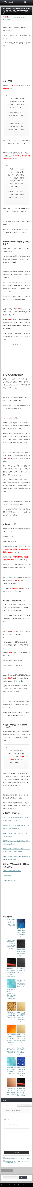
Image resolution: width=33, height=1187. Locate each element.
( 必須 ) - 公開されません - (12, 1124)
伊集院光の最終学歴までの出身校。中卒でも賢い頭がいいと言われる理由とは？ (17, 1162)
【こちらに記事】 (11, 577)
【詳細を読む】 (18, 681)
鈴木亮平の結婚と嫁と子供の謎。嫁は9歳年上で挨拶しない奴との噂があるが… (11, 1039)
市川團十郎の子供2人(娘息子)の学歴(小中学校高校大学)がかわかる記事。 (11, 972)
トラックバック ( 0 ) (24, 1105)
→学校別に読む (7, 875)
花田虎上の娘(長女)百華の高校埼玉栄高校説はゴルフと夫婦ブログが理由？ (21, 1092)
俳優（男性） (7, 17)
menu (29, 2)
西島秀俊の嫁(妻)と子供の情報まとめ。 (21, 970)
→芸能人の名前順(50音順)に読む (12, 871)
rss (25, 2)
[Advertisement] (17, 64)
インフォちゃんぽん (11, 1184)
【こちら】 (22, 665)
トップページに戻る (7, 1170)
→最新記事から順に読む (9, 880)
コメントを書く (7, 19)
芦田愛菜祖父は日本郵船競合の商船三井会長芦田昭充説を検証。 (21, 932)
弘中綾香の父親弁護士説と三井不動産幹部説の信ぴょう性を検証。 (11, 1092)
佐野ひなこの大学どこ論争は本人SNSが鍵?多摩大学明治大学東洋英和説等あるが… (21, 983)
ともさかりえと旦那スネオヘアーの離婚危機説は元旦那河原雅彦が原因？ (11, 1051)
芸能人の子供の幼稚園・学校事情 (17, 17)
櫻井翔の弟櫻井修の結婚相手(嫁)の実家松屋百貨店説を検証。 (11, 1015)
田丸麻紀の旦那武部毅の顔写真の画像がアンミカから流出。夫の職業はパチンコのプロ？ (21, 1051)
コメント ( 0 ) (9, 1105)
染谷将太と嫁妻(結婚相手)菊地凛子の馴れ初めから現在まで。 (21, 952)
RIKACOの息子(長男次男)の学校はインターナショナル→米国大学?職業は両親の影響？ (11, 922)
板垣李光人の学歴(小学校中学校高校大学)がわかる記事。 (11, 1070)
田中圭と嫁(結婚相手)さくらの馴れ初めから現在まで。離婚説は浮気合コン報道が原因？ (11, 994)
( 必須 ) (7, 1119)
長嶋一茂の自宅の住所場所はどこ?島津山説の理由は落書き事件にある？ (21, 1071)
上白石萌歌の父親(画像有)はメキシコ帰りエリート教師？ (17, 1158)
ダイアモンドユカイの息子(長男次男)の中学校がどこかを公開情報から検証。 (21, 1016)
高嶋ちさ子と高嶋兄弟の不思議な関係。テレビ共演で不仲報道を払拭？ (21, 1038)
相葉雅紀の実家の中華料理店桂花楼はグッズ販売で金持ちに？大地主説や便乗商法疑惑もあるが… (11, 944)
